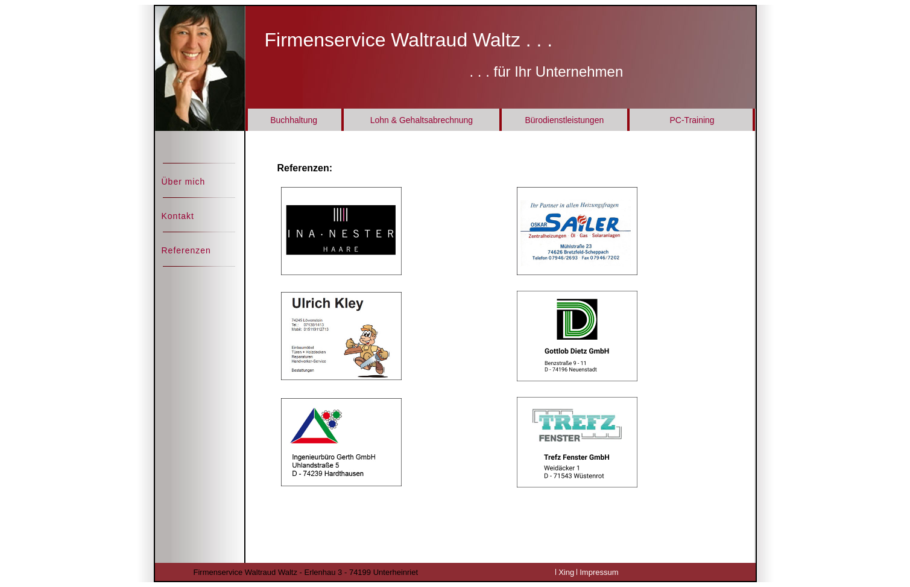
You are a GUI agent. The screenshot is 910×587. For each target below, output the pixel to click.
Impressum (599, 572)
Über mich (184, 181)
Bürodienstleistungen (564, 120)
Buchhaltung (293, 120)
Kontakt (178, 216)
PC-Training (691, 120)
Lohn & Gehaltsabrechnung (421, 120)
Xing (566, 572)
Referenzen (186, 250)
